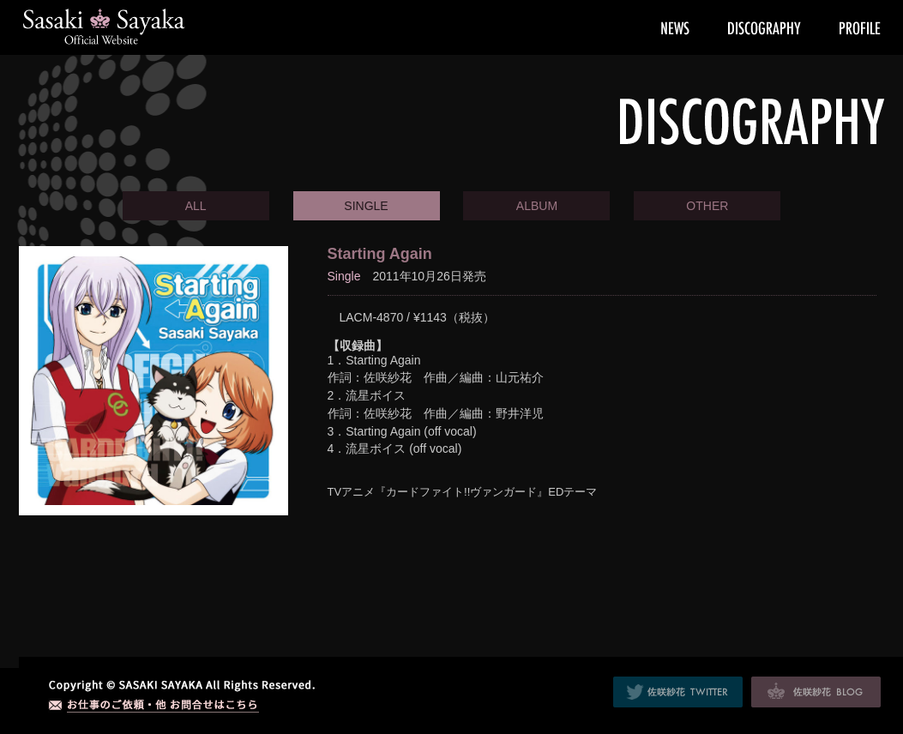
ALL (196, 206)
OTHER (707, 206)
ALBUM (536, 206)
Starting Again (380, 254)
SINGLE (366, 206)
